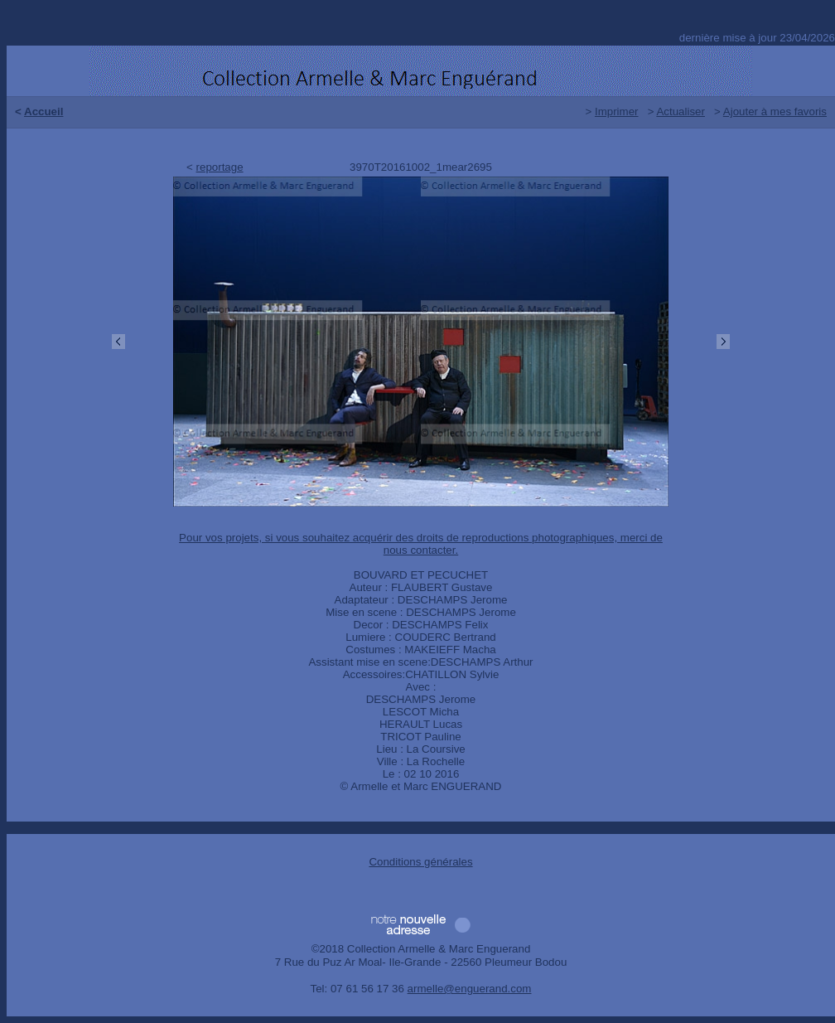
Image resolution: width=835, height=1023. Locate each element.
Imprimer (617, 111)
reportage (220, 167)
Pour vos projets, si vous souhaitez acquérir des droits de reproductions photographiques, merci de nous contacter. (421, 543)
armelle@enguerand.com (470, 988)
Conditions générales (420, 862)
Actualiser (680, 111)
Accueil (43, 111)
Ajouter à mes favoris (775, 111)
